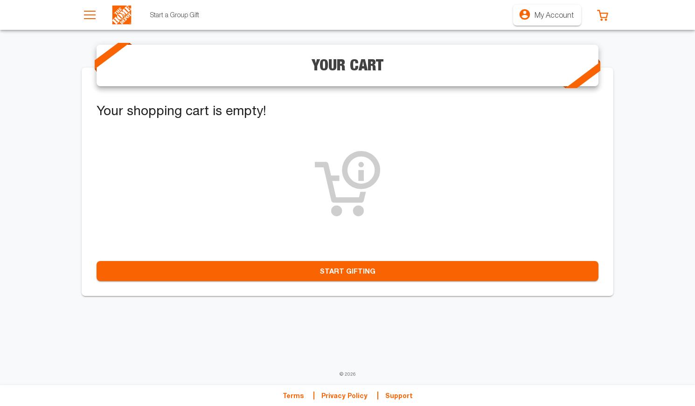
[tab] (175, 15)
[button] (603, 15)
